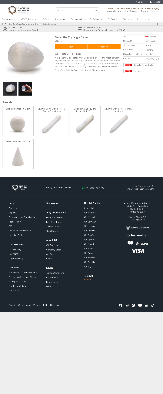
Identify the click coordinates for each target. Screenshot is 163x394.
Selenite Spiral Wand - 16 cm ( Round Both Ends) (51, 110)
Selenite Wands (49, 24)
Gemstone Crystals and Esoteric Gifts (23, 24)
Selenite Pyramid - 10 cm (18, 141)
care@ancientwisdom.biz (59, 187)
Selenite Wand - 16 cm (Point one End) (118, 110)
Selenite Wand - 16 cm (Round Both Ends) (85, 110)
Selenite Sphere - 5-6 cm (18, 109)
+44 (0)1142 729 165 (144, 186)
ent (13, 254)
